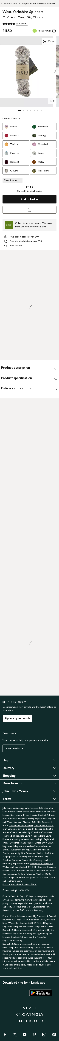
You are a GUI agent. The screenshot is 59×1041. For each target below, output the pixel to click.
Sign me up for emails (17, 718)
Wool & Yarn (10, 3)
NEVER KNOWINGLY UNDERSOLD (29, 1014)
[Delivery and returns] (29, 389)
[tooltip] (53, 30)
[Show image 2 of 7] (55, 71)
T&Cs (22, 910)
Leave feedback (14, 748)
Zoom (49, 41)
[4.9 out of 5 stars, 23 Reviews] (15, 24)
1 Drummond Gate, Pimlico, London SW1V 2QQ (31, 825)
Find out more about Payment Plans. (20, 884)
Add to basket (29, 199)
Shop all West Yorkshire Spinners (38, 3)
